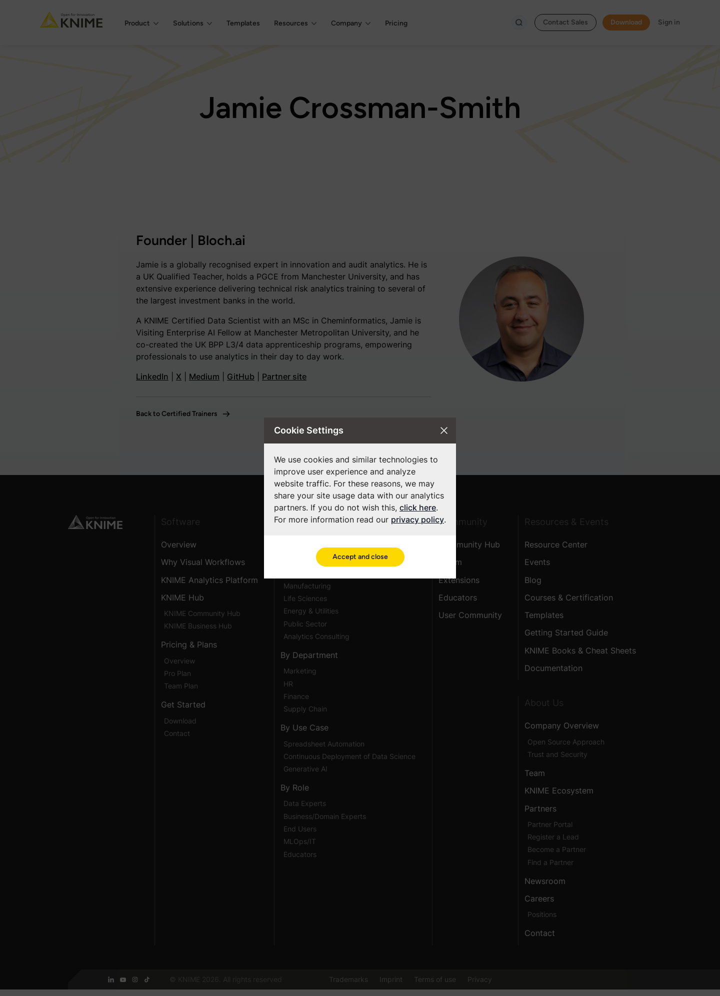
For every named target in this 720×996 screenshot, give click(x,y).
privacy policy (417, 519)
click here (418, 507)
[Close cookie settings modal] (444, 430)
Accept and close (360, 556)
